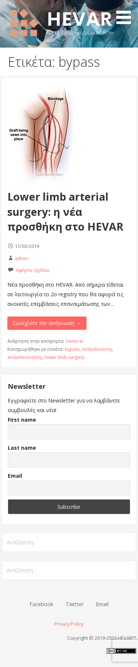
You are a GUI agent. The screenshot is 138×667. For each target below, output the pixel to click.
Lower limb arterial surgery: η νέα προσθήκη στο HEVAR (65, 211)
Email (15, 475)
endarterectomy (24, 357)
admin (21, 258)
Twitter (75, 604)
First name (22, 419)
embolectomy (97, 349)
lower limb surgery (64, 357)
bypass (72, 349)
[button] (126, 13)
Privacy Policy (68, 624)
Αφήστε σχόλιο (32, 270)
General (74, 341)
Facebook (41, 604)
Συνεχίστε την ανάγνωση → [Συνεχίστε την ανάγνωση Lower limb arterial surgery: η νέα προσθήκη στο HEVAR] (47, 322)
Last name (22, 447)
